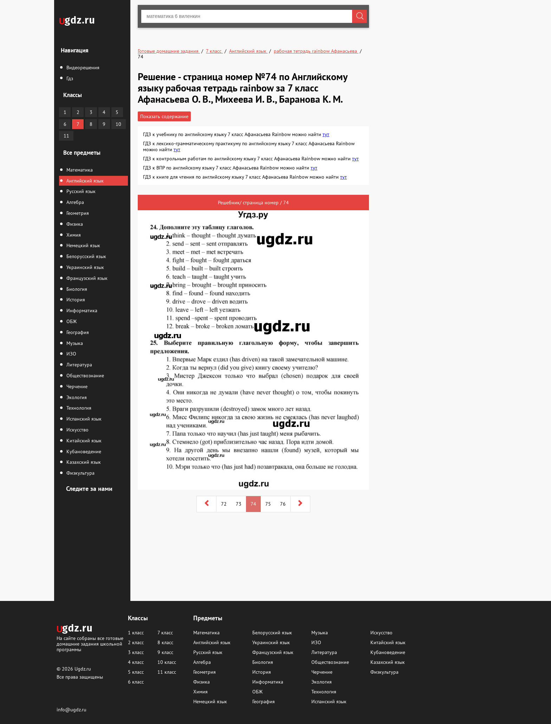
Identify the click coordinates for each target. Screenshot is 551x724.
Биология (76, 289)
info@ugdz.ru (71, 709)
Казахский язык (83, 462)
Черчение (76, 386)
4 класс (136, 662)
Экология (76, 397)
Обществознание (84, 375)
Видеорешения (82, 67)
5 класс (136, 672)
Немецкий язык (82, 245)
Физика (74, 224)
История (75, 299)
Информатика (81, 310)
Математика (79, 170)
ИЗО (70, 354)
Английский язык (84, 181)
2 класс (136, 642)
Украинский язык (84, 267)
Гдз (69, 78)
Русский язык (80, 191)
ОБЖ (71, 321)
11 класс (166, 672)
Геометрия (77, 213)
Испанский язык (83, 419)
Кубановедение (83, 451)
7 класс (165, 632)
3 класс (136, 652)
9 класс (165, 652)
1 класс (136, 632)
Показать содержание (164, 116)
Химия (73, 235)
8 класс (165, 642)
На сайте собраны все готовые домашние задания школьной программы (90, 643)
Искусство (77, 430)
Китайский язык (83, 440)
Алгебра (74, 202)
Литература (78, 364)
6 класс (136, 682)
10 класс (166, 662)
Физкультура (80, 473)
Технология (78, 408)
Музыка (74, 343)
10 (118, 124)
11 (66, 136)
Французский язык (86, 278)
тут (326, 134)
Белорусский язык (85, 256)
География (77, 332)
